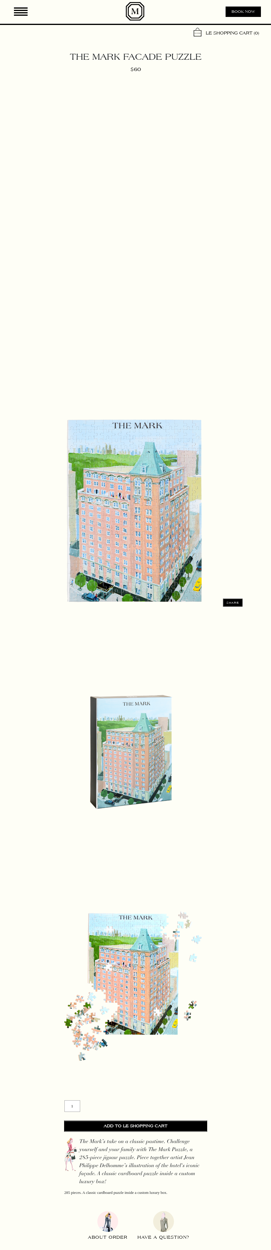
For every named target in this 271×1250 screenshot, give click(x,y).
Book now (243, 12)
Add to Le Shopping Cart (135, 1126)
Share (232, 603)
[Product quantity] (72, 1106)
